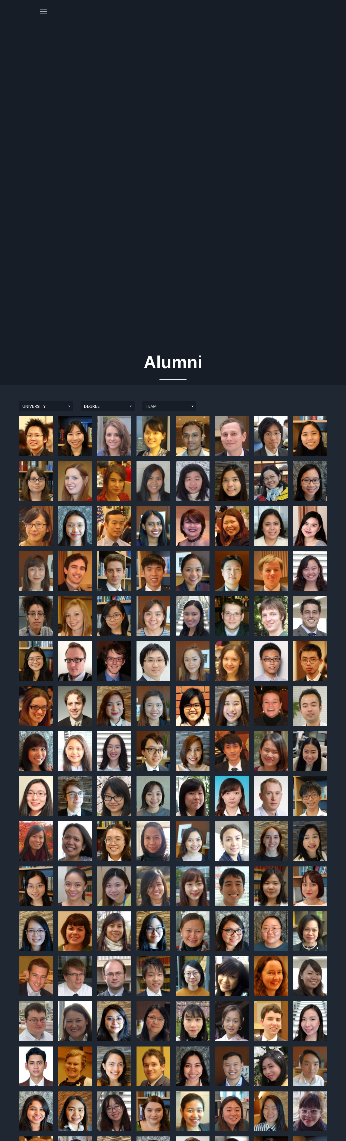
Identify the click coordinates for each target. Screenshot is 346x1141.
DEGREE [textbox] (92, 406)
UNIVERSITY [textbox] (34, 406)
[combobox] (46, 406)
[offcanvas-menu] (313, 14)
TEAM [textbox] (151, 406)
